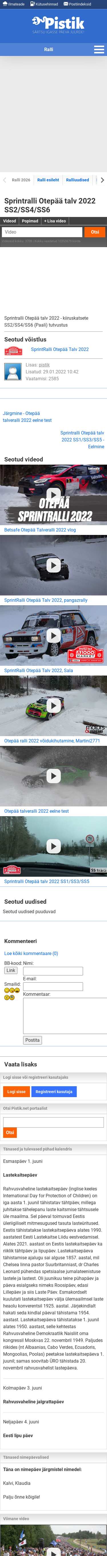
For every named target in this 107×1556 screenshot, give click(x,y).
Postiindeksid (77, 3)
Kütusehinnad (44, 3)
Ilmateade (14, 3)
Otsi (95, 232)
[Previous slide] (5, 180)
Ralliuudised (77, 180)
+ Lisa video (55, 221)
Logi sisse (16, 1091)
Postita (32, 1040)
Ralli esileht (48, 180)
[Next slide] (102, 180)
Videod (9, 221)
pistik (44, 365)
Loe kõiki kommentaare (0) (31, 953)
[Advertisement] (53, 114)
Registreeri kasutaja (54, 1091)
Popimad (30, 221)
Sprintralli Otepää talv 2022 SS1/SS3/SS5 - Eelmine (82, 439)
